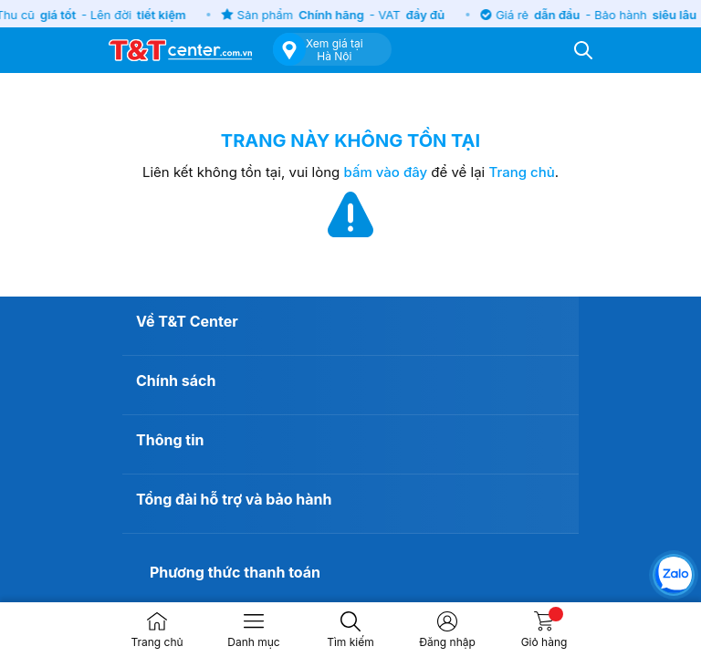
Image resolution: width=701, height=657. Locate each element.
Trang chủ (521, 172)
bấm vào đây (386, 172)
